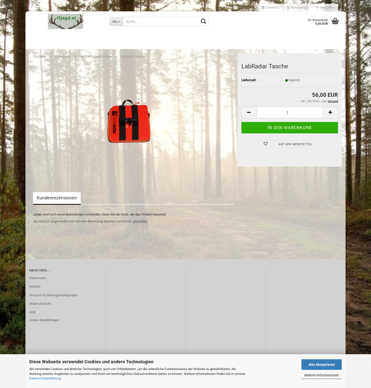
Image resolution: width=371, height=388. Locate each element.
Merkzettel (325, 7)
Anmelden (140, 221)
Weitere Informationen (321, 375)
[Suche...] (116, 21)
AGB (32, 312)
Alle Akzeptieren (321, 365)
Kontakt (34, 286)
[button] (270, 7)
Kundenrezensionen (57, 197)
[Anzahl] (290, 112)
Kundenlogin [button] (297, 7)
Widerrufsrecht (40, 304)
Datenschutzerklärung (45, 378)
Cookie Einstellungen (44, 320)
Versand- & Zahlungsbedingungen (53, 295)
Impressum (37, 278)
